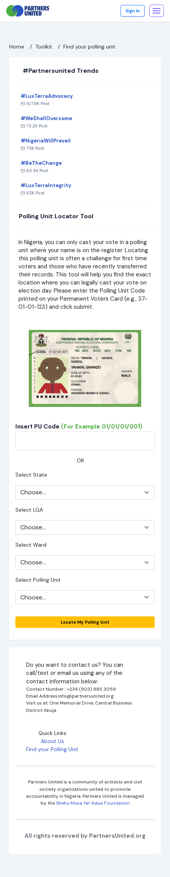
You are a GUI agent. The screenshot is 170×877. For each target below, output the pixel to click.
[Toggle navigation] (156, 11)
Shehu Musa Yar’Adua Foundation (93, 803)
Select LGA (29, 509)
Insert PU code (78, 426)
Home (16, 46)
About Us (52, 741)
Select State (31, 474)
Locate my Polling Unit (85, 622)
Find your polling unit (89, 46)
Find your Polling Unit (52, 749)
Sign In (132, 10)
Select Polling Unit (38, 579)
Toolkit (43, 46)
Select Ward (30, 544)
